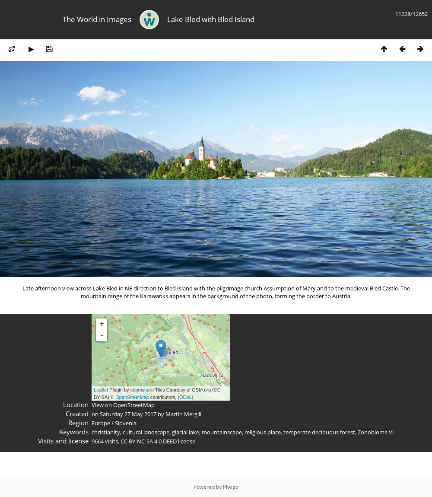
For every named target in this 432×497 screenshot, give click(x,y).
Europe (101, 423)
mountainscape (222, 432)
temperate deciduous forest (319, 432)
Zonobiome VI (376, 432)
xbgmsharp (142, 389)
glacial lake (185, 432)
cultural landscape (146, 432)
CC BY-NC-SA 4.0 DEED (149, 441)
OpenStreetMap (132, 397)
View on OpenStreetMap (123, 405)
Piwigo (230, 487)
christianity (106, 432)
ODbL (185, 397)
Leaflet (101, 389)
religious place (263, 432)
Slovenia (126, 423)
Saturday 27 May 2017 (128, 414)
